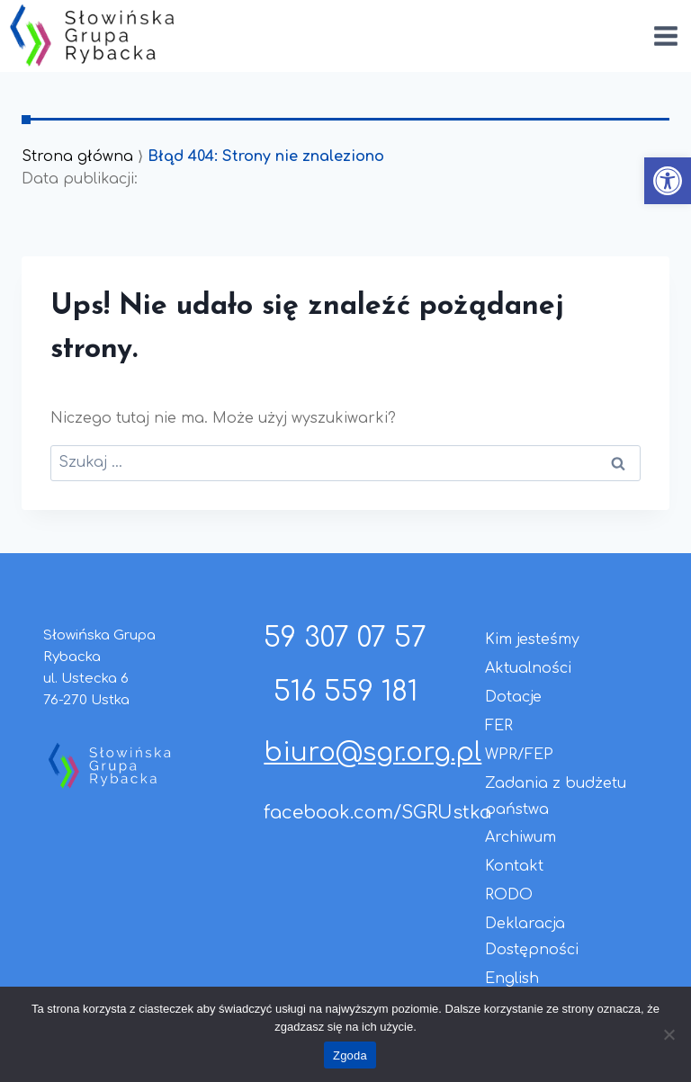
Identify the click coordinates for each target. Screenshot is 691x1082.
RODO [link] (509, 895)
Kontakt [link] (514, 866)
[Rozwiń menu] (665, 35)
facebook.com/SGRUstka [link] (377, 812)
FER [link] (499, 726)
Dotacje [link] (513, 697)
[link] (667, 180)
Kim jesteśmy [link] (532, 639)
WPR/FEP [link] (519, 755)
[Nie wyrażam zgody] (669, 1034)
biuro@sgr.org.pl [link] (372, 752)
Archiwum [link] (520, 837)
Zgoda (350, 1055)
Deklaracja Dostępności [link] (532, 937)
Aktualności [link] (528, 668)
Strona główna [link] (77, 156)
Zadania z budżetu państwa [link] (555, 796)
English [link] (512, 978)
